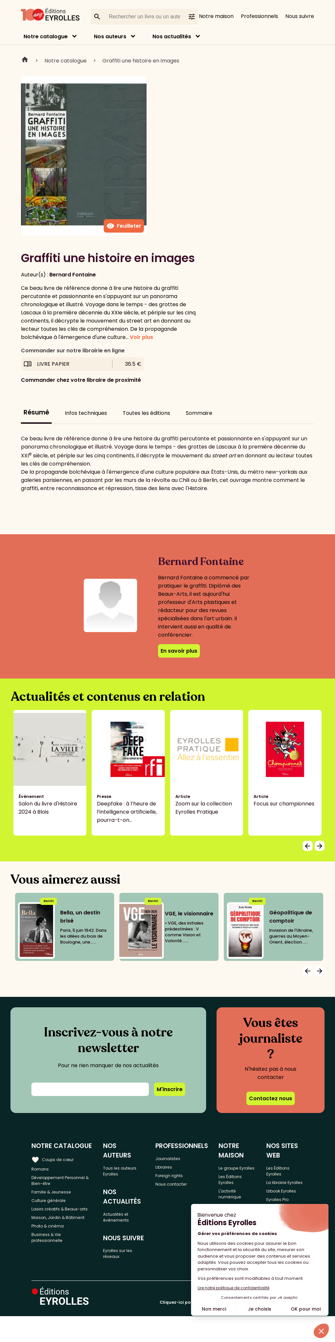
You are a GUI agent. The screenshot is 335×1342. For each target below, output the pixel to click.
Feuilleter (123, 226)
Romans (41, 1169)
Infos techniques (86, 413)
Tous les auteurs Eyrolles (129, 1162)
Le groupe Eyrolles (239, 1171)
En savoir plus (179, 651)
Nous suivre (299, 16)
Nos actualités (171, 36)
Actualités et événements (125, 1213)
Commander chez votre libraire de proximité (81, 380)
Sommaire (199, 413)
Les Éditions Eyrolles (240, 1190)
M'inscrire (170, 1089)
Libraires (174, 1169)
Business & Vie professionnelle (51, 1273)
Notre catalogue (46, 36)
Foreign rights (180, 1179)
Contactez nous (270, 1098)
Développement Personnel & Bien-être (60, 1184)
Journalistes (178, 1158)
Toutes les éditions (146, 413)
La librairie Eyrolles (283, 1190)
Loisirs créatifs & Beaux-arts (62, 1224)
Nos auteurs (110, 36)
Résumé (36, 412)
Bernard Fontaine (72, 274)
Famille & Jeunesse (55, 1198)
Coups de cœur (56, 1158)
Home (25, 60)
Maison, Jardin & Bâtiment (52, 1243)
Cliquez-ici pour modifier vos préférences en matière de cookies (232, 1328)
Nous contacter (183, 1190)
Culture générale (53, 1209)
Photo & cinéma (52, 1258)
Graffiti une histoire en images (140, 60)
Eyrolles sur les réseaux (127, 1255)
